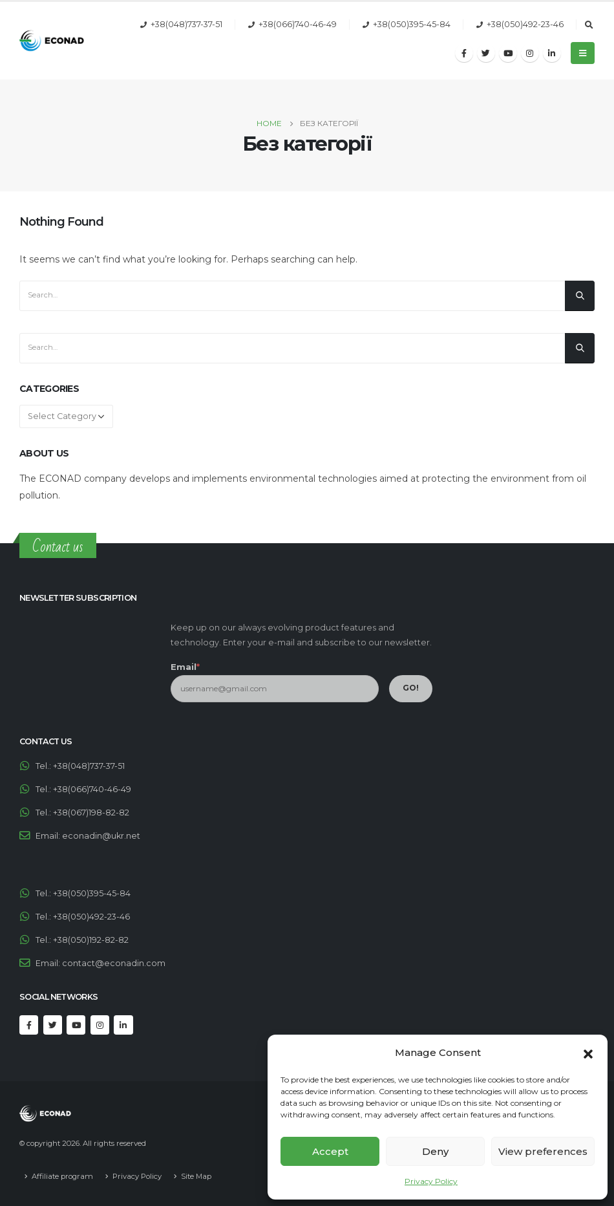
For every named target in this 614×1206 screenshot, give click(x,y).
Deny (435, 1151)
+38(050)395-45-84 (411, 24)
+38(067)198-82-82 (91, 812)
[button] (588, 1052)
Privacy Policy (431, 1181)
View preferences (543, 1151)
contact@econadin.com (113, 963)
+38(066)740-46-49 (298, 24)
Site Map (196, 1176)
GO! (411, 688)
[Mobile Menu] (583, 53)
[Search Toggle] (589, 25)
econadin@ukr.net (101, 836)
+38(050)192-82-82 (91, 940)
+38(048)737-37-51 (186, 24)
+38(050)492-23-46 (525, 24)
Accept (330, 1151)
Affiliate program (62, 1176)
